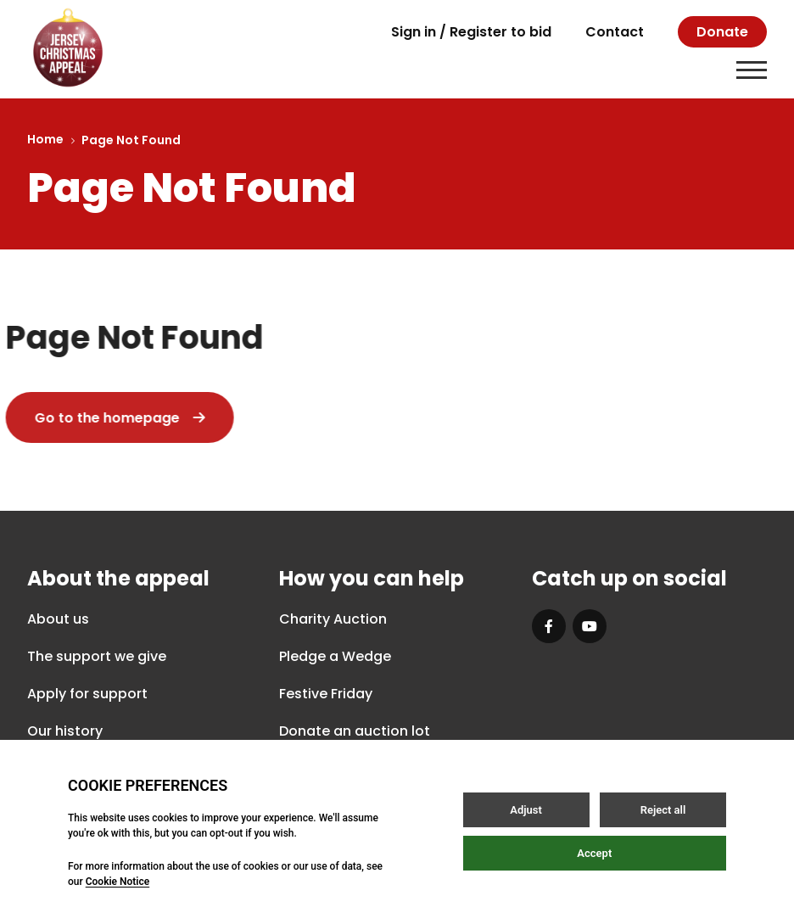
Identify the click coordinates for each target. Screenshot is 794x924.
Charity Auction (333, 619)
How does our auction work (373, 768)
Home (45, 139)
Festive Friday (325, 693)
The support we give (96, 656)
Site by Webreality (704, 872)
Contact (614, 32)
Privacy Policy (289, 872)
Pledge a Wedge (335, 656)
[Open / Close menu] (751, 70)
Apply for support (87, 693)
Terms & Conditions (444, 872)
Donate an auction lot (354, 731)
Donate (722, 32)
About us (58, 619)
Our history (65, 731)
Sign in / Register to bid (471, 32)
